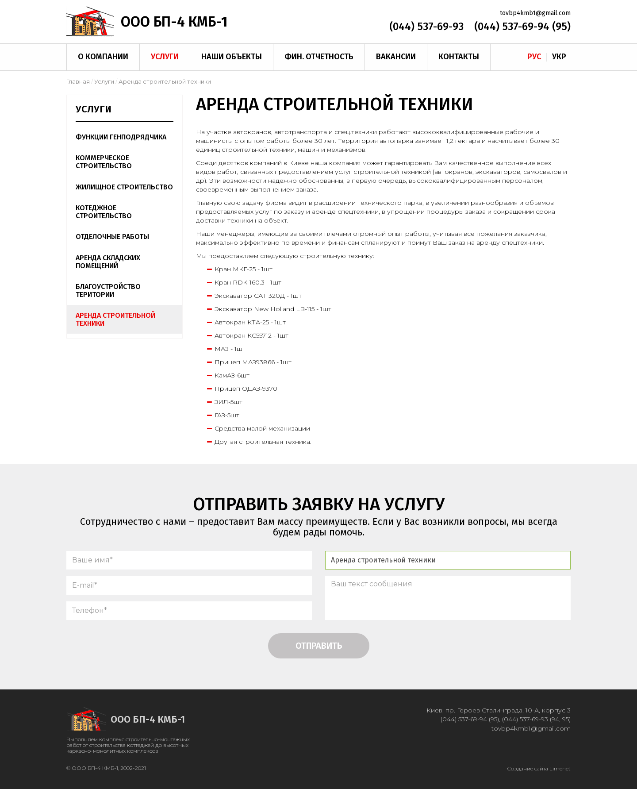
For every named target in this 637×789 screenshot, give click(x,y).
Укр (559, 57)
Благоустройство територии (108, 290)
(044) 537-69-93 (426, 26)
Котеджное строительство (104, 212)
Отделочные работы (112, 236)
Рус (534, 57)
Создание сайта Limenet (539, 768)
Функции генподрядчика (121, 137)
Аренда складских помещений (108, 262)
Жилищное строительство (124, 187)
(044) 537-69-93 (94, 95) (536, 719)
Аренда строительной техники (115, 319)
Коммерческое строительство (104, 162)
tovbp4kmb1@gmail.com (535, 13)
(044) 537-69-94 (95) (522, 26)
